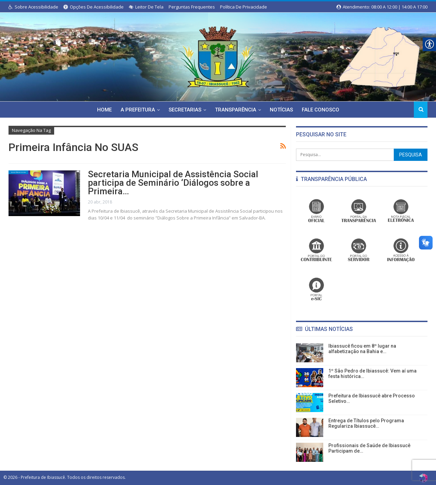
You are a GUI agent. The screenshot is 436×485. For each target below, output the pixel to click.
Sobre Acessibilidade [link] (33, 7)
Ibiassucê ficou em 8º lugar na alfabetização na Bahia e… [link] (362, 348)
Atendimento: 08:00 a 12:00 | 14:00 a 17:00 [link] (382, 7)
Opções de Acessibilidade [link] (93, 7)
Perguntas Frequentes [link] (192, 7)
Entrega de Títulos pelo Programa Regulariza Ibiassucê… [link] (366, 423)
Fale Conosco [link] (323, 110)
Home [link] (101, 110)
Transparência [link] (235, 110)
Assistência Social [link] (31, 174)
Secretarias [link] (184, 110)
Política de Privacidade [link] (243, 7)
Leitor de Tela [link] (146, 7)
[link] (218, 55)
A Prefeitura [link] (136, 110)
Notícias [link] (282, 110)
